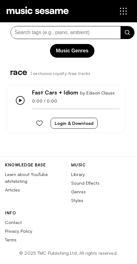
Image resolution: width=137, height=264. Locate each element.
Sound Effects (85, 183)
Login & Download (74, 123)
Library (78, 174)
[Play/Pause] (20, 100)
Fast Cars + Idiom (55, 92)
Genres (78, 191)
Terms (10, 239)
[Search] (127, 32)
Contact (13, 222)
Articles (12, 189)
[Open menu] (123, 11)
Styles (77, 200)
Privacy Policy (18, 231)
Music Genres (72, 50)
